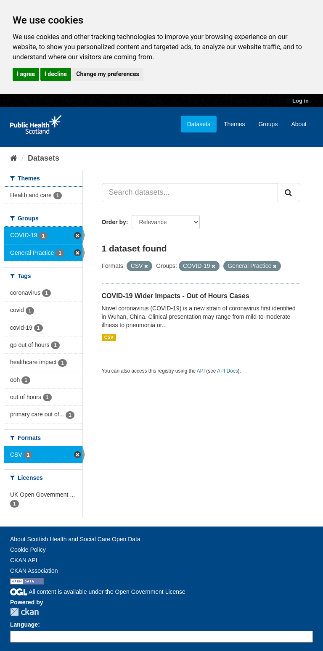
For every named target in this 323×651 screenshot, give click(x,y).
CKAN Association (34, 570)
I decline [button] (56, 74)
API (201, 371)
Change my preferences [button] (107, 74)
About (299, 124)
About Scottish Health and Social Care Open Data (75, 539)
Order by (114, 222)
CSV (109, 337)
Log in (300, 101)
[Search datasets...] (190, 192)
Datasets (198, 124)
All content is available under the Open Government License (97, 591)
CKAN (24, 611)
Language (24, 624)
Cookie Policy (28, 549)
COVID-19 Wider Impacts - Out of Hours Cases (175, 295)
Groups (268, 124)
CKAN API (23, 560)
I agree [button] (26, 74)
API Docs (227, 371)
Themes (234, 124)
